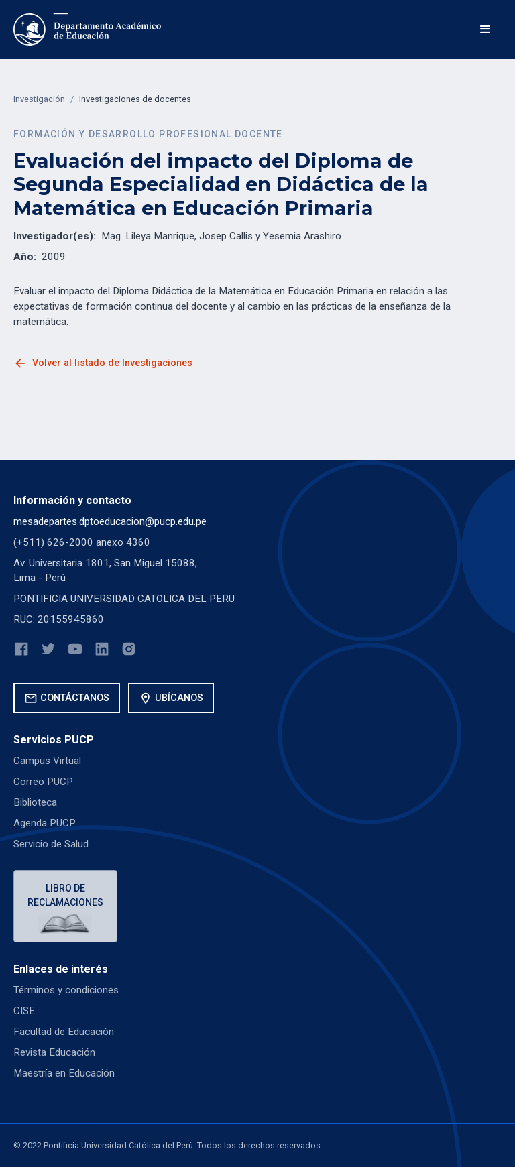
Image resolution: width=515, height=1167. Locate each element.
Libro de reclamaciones (65, 895)
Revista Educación (54, 1052)
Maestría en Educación (64, 1073)
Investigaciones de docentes (135, 99)
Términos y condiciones (66, 990)
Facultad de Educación (63, 1032)
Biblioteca (35, 802)
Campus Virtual (47, 761)
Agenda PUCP (44, 823)
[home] (87, 29)
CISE (24, 1011)
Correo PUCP (43, 782)
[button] (485, 29)
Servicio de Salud (51, 844)
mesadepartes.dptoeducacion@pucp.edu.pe (110, 521)
